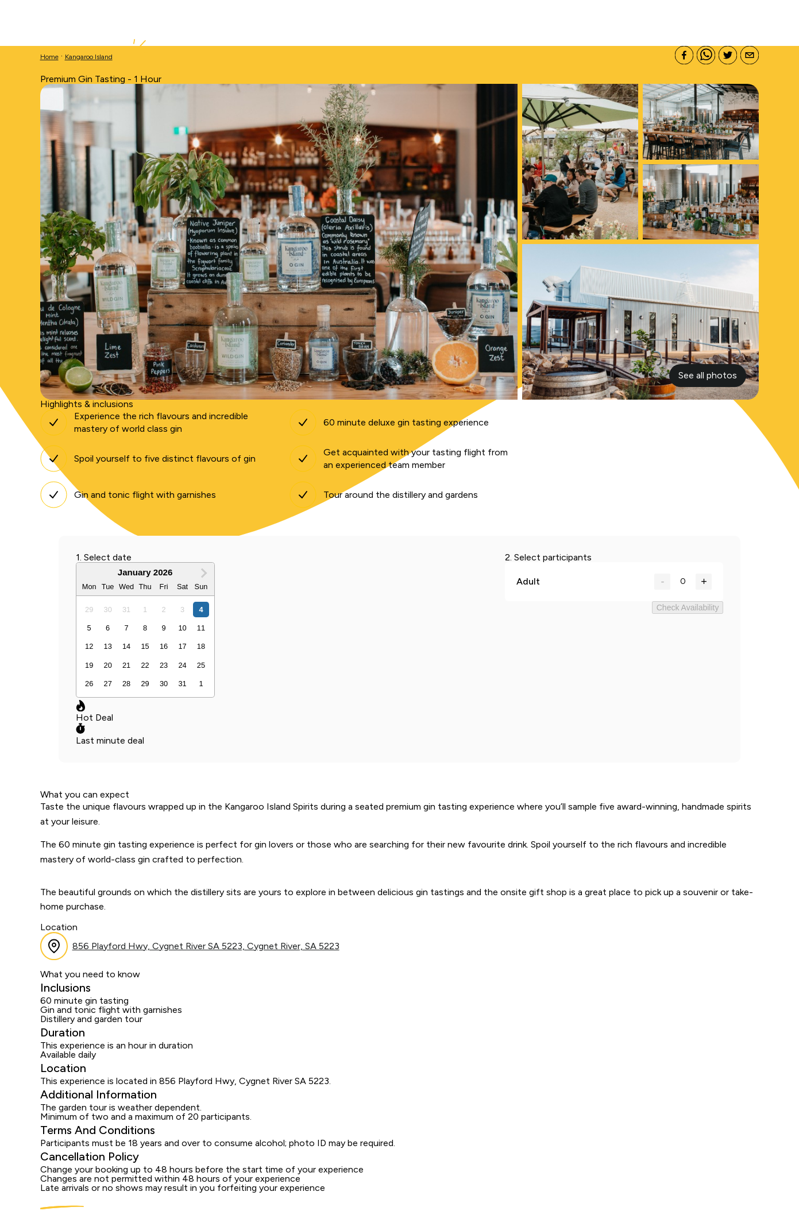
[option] (89, 609)
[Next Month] (204, 573)
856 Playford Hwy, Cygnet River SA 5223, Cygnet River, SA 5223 (205, 946)
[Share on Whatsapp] (706, 56)
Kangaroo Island (89, 57)
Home (49, 57)
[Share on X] (728, 56)
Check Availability (688, 607)
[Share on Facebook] (684, 56)
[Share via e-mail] (749, 56)
